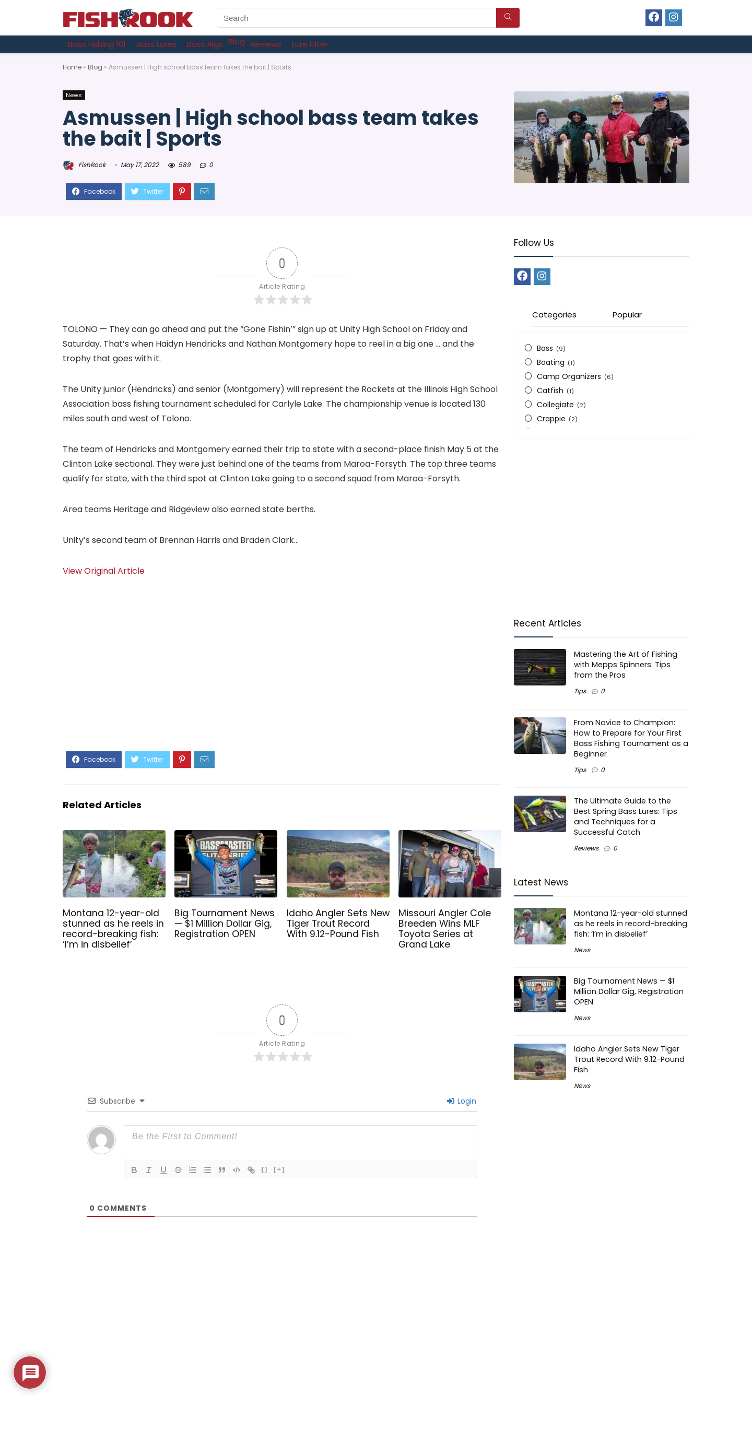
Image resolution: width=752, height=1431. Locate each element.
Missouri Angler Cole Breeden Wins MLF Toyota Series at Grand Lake (444, 929)
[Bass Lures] (156, 44)
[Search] (508, 18)
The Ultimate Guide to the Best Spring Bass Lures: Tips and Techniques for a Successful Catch (625, 816)
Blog (95, 67)
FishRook (84, 164)
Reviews (586, 848)
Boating (551, 362)
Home (72, 67)
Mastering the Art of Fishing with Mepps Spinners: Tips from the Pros (625, 664)
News (74, 95)
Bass (545, 348)
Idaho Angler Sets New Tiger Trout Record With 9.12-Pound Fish (338, 923)
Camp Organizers (569, 376)
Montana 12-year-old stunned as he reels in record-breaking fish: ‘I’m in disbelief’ (113, 929)
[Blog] (236, 42)
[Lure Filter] (310, 44)
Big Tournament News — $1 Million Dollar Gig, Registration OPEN (224, 923)
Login (461, 1101)
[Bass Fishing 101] (97, 44)
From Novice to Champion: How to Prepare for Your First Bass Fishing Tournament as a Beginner (631, 738)
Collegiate (555, 404)
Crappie (551, 418)
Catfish (550, 390)
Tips (580, 691)
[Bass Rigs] (205, 44)
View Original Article (104, 571)
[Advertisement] (282, 673)
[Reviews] (266, 44)
